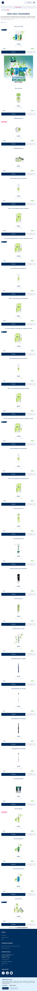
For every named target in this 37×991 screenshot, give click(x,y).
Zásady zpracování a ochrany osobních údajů (10, 946)
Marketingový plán (5, 937)
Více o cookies (4, 985)
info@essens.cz (5, 963)
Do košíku (13, 52)
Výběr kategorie (18, 7)
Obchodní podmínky (5, 948)
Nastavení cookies (14, 988)
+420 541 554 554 (5, 959)
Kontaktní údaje (6, 951)
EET (2, 965)
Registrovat (4, 935)
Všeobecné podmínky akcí (22, 927)
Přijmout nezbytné (13, 985)
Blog (2, 939)
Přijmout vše (5, 988)
